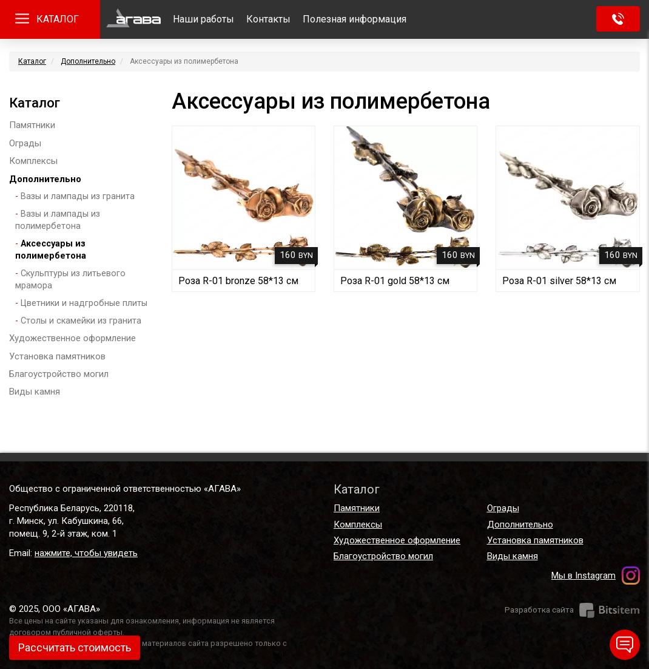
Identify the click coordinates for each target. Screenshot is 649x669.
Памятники (32, 125)
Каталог (32, 61)
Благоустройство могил (59, 373)
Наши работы (203, 19)
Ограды (25, 143)
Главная (133, 19)
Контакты (268, 19)
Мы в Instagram (583, 575)
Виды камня (34, 391)
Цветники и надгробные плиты (84, 303)
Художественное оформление (72, 338)
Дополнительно (88, 61)
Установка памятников (57, 356)
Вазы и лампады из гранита (78, 196)
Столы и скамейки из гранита (81, 321)
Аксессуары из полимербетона (50, 250)
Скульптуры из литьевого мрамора (70, 279)
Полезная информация (354, 19)
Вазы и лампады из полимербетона (57, 220)
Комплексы (33, 160)
